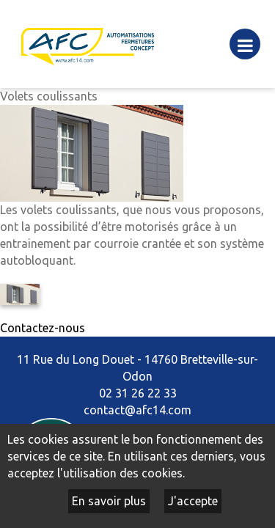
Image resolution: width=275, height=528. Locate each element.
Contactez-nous (42, 327)
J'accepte (193, 500)
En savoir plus (109, 500)
